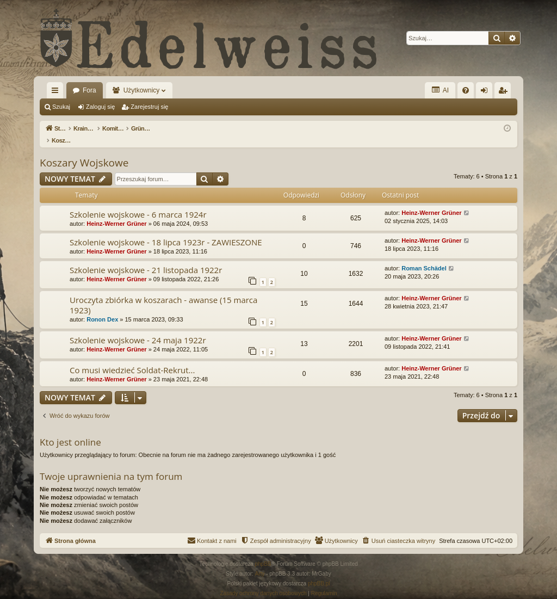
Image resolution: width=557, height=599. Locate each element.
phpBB (263, 552)
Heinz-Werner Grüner (116, 212)
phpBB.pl (319, 572)
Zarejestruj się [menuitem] (505, 92)
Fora (89, 90)
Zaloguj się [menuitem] (486, 92)
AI (440, 90)
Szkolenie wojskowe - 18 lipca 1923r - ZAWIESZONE (166, 230)
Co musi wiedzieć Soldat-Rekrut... (132, 358)
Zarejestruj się (149, 106)
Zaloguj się (100, 106)
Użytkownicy (141, 90)
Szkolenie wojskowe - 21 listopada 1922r (146, 258)
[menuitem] (465, 90)
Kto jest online (70, 430)
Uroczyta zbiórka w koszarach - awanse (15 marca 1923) (163, 293)
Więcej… (57, 92)
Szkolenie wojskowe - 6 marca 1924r (138, 202)
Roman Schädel (424, 257)
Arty (260, 562)
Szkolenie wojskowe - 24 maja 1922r (138, 328)
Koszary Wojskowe (84, 151)
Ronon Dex (102, 308)
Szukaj (61, 106)
